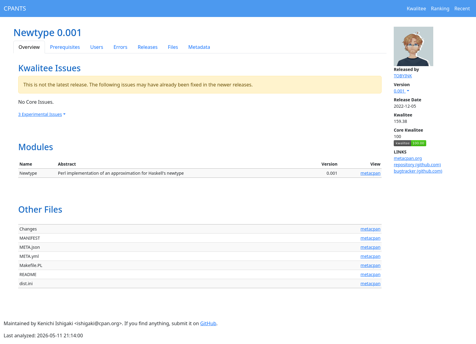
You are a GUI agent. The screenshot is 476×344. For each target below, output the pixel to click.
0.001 (400, 91)
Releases (148, 47)
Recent (462, 8)
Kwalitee (416, 8)
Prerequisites (65, 47)
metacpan (371, 173)
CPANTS (15, 8)
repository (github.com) (417, 164)
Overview (29, 47)
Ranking (440, 8)
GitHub (208, 323)
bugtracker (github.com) (418, 171)
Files (173, 47)
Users (96, 47)
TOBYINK (403, 76)
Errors (120, 47)
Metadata (199, 47)
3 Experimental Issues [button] (40, 114)
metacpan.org (408, 158)
